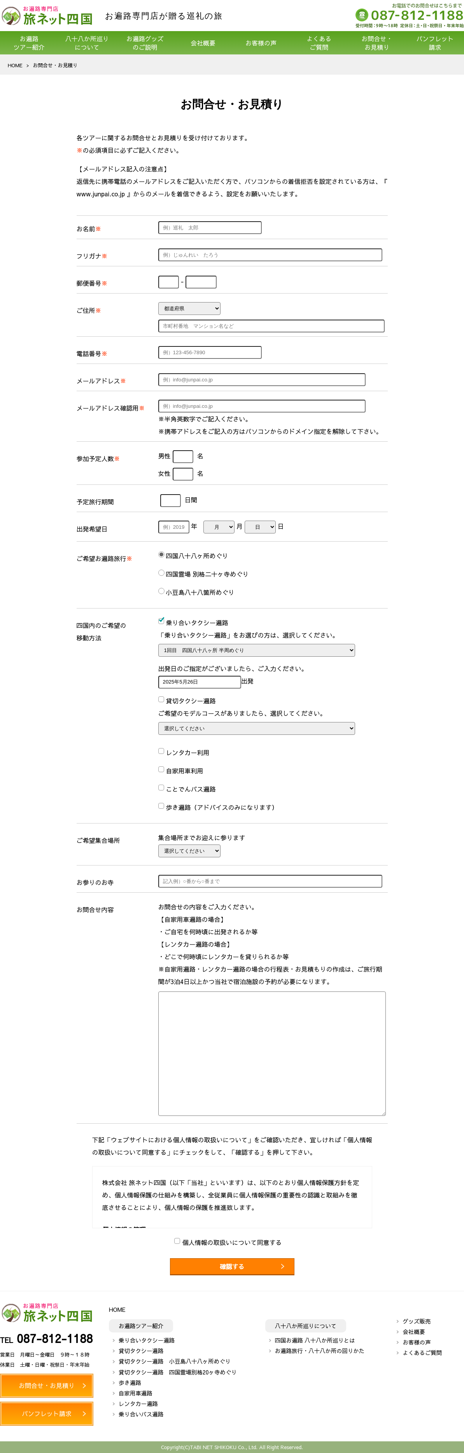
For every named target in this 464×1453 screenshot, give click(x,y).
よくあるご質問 (318, 42)
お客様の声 (261, 42)
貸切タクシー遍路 (141, 1351)
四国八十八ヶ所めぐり (197, 555)
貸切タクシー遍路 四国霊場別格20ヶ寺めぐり (178, 1372)
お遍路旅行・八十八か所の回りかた (319, 1351)
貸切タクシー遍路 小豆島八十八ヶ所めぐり (175, 1361)
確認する (231, 1266)
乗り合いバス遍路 (141, 1414)
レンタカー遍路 (138, 1404)
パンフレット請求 (434, 42)
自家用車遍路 (135, 1393)
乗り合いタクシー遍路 (147, 1340)
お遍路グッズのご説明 (145, 42)
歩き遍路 (130, 1383)
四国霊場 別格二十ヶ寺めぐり (207, 574)
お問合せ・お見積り (376, 42)
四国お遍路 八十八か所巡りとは (315, 1340)
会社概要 (203, 42)
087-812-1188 (55, 1338)
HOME (15, 65)
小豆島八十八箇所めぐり (200, 592)
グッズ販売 (417, 1321)
